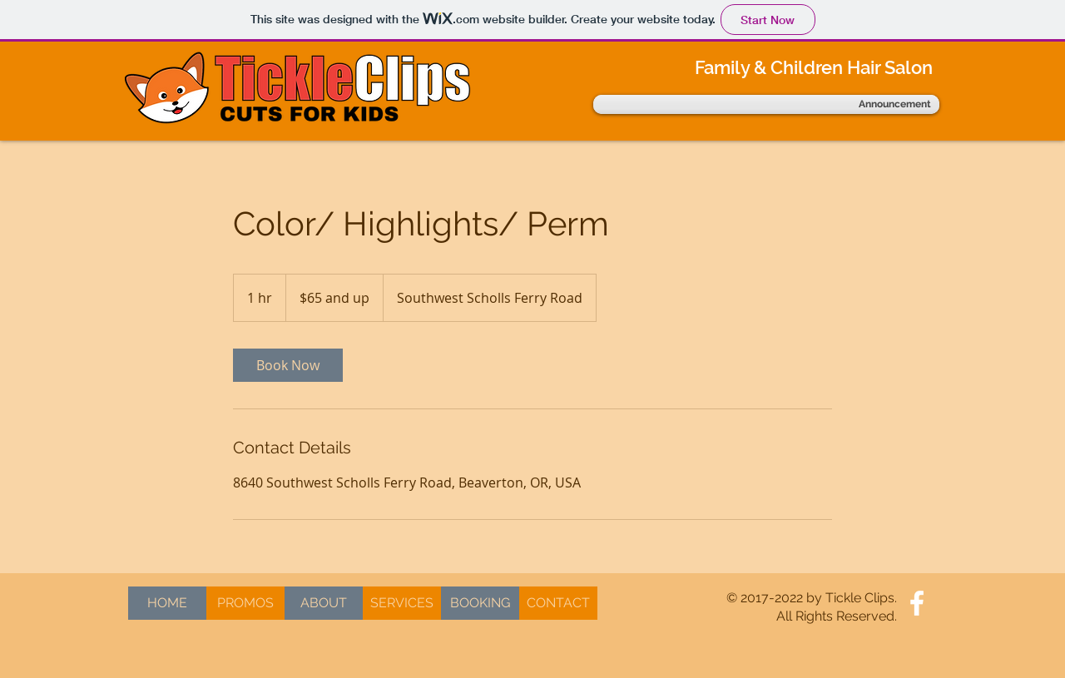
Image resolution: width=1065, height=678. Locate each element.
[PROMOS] (245, 603)
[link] (288, 365)
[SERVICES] (402, 603)
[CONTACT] (558, 603)
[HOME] (167, 603)
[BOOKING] (480, 603)
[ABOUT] (324, 603)
